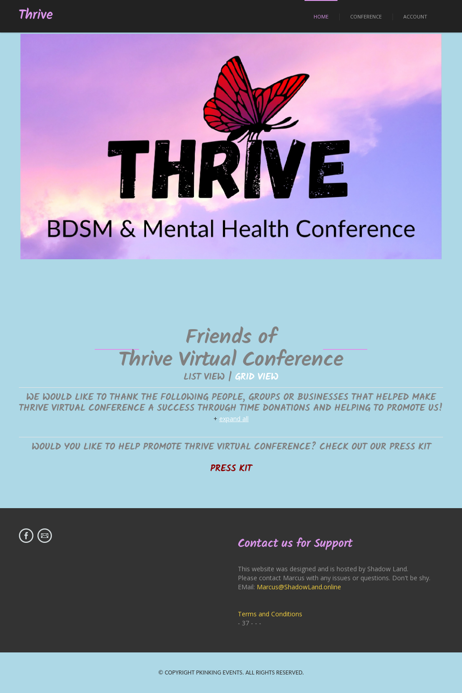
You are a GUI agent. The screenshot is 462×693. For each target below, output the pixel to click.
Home (321, 16)
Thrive (36, 16)
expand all (234, 418)
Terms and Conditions (270, 614)
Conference (366, 16)
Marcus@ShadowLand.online (299, 587)
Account (415, 16)
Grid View (256, 377)
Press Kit (231, 469)
